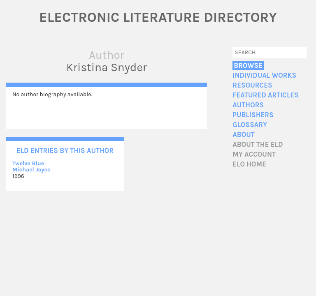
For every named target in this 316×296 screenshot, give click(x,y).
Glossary (249, 125)
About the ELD (257, 144)
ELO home (249, 164)
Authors (248, 105)
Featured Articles (265, 95)
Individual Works (264, 75)
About (243, 135)
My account (254, 154)
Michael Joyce (31, 169)
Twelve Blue (28, 163)
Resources (252, 85)
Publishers (252, 115)
